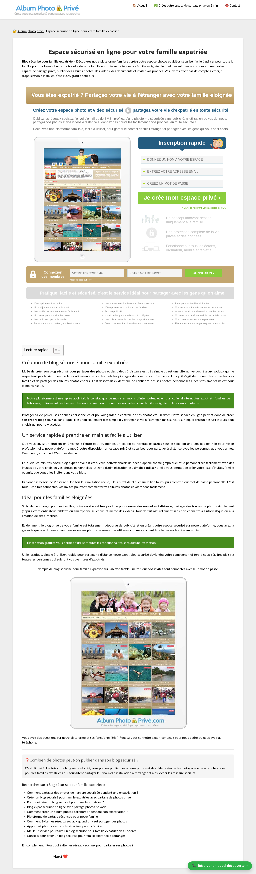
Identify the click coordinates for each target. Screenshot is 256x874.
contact (166, 737)
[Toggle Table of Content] (54, 350)
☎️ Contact (232, 5)
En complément (33, 845)
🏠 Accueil (140, 5)
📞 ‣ (220, 865)
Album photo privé (31, 31)
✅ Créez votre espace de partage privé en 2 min (186, 5)
